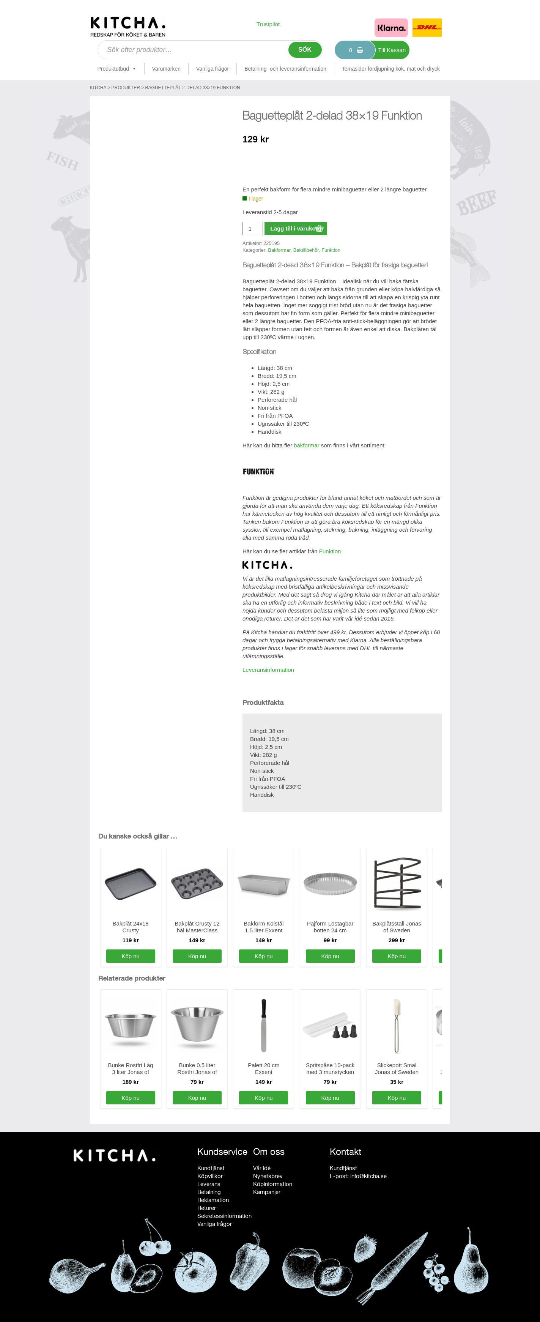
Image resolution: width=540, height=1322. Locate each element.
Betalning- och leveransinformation (285, 69)
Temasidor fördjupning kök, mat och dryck (391, 69)
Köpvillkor (210, 1176)
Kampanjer (266, 1192)
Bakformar (279, 250)
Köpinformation (272, 1184)
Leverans (208, 1184)
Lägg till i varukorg (295, 228)
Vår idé (262, 1168)
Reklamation (213, 1200)
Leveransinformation (268, 670)
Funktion (330, 250)
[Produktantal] (252, 228)
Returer (206, 1208)
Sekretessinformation (224, 1216)
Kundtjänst (211, 1168)
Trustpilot (268, 24)
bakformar (307, 445)
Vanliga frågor (212, 69)
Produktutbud (117, 68)
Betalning (209, 1192)
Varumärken (166, 69)
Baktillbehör (306, 250)
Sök (305, 49)
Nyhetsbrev (268, 1176)
